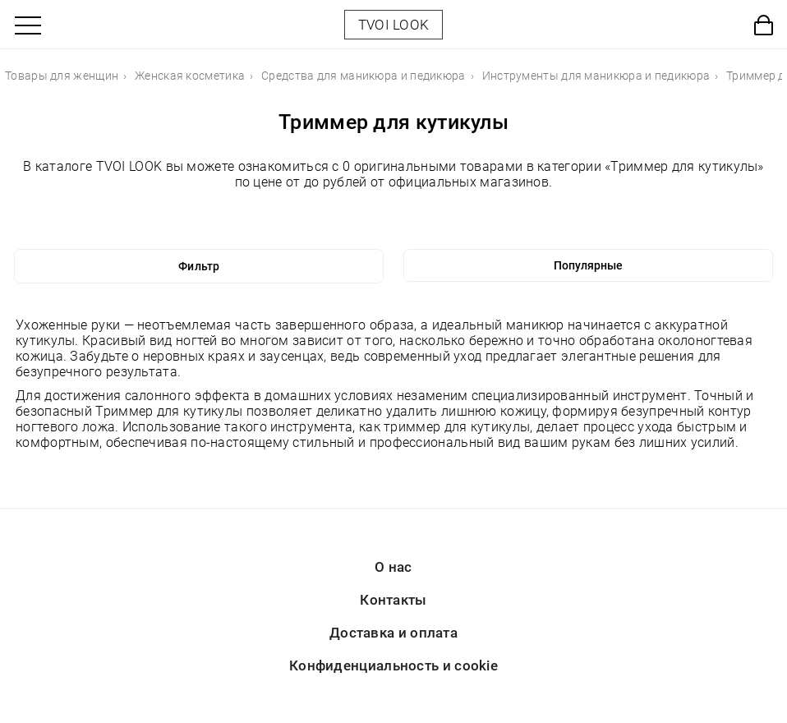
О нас (393, 567)
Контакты (393, 600)
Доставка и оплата (393, 632)
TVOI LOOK (394, 24)
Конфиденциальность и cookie (393, 665)
